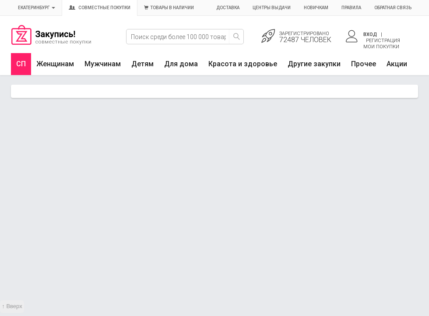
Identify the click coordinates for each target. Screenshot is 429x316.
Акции (397, 64)
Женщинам (55, 64)
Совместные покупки (99, 7)
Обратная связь (392, 7)
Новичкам (316, 7)
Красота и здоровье (242, 64)
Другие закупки (314, 64)
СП (21, 64)
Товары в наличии (169, 7)
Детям (142, 64)
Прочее (363, 64)
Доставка (227, 7)
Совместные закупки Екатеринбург (51, 42)
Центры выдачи (272, 7)
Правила (351, 7)
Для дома (181, 64)
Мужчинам (102, 64)
